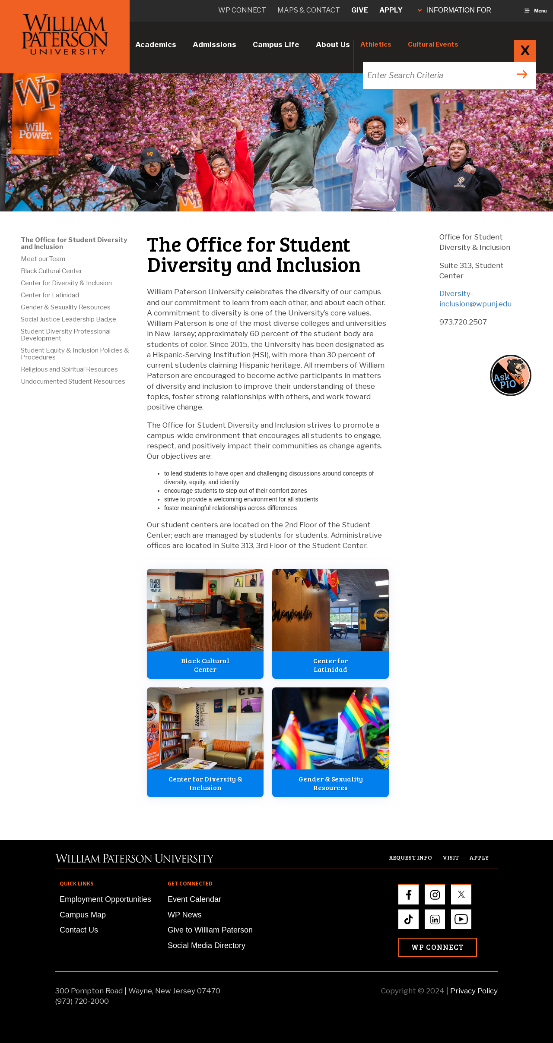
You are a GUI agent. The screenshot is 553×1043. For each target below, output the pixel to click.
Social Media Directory (206, 945)
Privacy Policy (474, 990)
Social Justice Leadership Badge (68, 319)
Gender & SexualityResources (331, 783)
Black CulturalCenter (205, 665)
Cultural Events (433, 44)
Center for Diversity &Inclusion (205, 783)
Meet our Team (43, 258)
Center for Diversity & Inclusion (66, 283)
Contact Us (79, 930)
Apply (391, 10)
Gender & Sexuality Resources (66, 307)
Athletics (375, 44)
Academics (155, 44)
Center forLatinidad (330, 665)
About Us (333, 44)
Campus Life (276, 44)
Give (359, 10)
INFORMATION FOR (454, 10)
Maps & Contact (308, 10)
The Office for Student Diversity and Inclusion (74, 243)
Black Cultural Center (51, 271)
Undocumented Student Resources (73, 381)
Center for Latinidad (50, 295)
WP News (185, 915)
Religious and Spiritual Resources (69, 369)
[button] (518, 375)
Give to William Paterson (210, 930)
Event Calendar (194, 899)
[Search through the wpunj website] (448, 75)
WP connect (242, 10)
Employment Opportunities (105, 899)
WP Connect (437, 947)
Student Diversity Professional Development (66, 335)
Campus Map (83, 915)
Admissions (214, 44)
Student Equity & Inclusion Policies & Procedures (75, 354)
